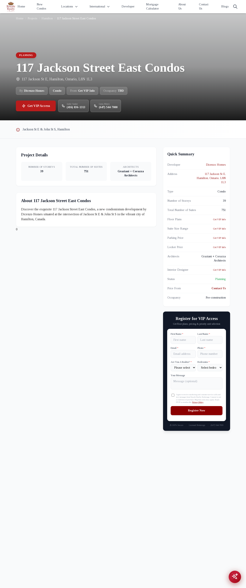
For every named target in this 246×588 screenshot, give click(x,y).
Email (174, 348)
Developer (128, 6)
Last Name (204, 334)
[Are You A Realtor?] (183, 367)
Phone (201, 348)
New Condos (41, 6)
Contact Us (203, 6)
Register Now (196, 410)
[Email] (183, 354)
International (100, 6)
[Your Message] (196, 383)
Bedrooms (204, 362)
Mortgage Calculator (152, 6)
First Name (177, 334)
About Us (182, 6)
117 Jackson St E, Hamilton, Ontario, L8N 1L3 (211, 178)
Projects (32, 18)
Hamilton (47, 18)
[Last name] (210, 340)
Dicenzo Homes (216, 164)
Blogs (225, 6)
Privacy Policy (197, 402)
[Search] (235, 6)
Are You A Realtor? (181, 362)
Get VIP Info (219, 219)
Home (21, 6)
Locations (69, 6)
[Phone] (210, 354)
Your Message (178, 375)
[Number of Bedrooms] (210, 367)
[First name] (183, 340)
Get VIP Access (36, 106)
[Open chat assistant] (235, 577)
